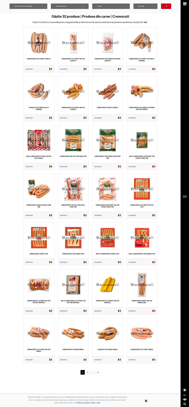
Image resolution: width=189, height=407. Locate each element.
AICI (145, 22)
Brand (141, 6)
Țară (99, 6)
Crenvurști (61, 6)
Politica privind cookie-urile (88, 402)
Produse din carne (23, 6)
